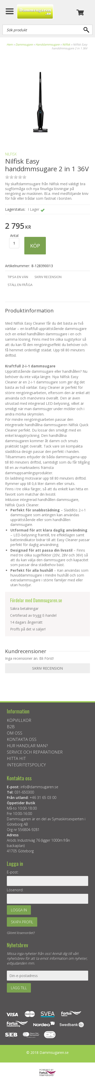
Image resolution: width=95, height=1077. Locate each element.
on (7, 177)
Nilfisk (66, 44)
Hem (10, 44)
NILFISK (11, 154)
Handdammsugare (47, 44)
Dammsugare (24, 44)
